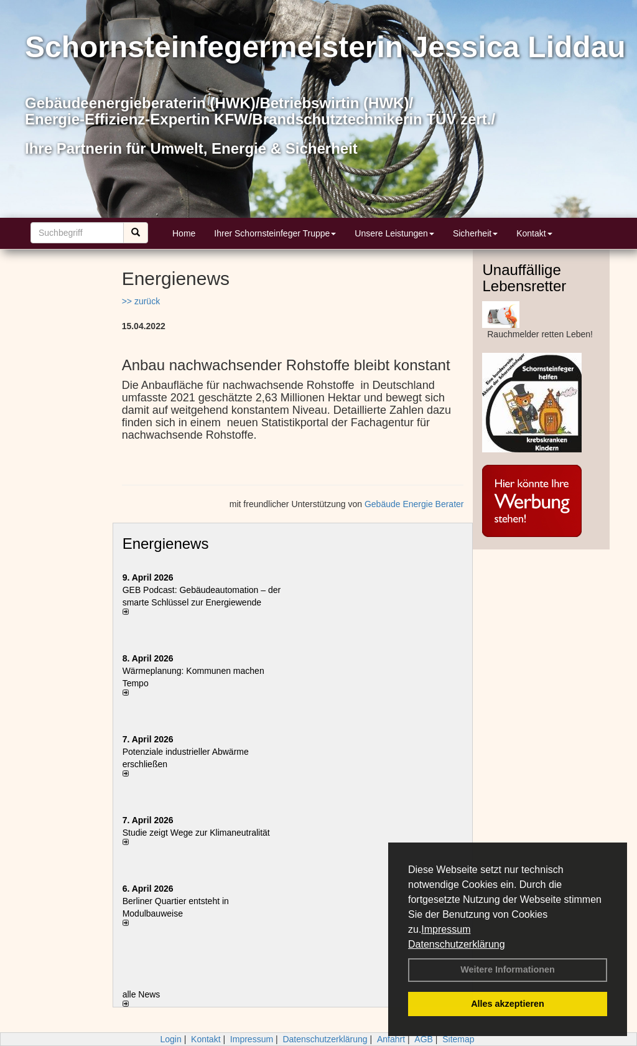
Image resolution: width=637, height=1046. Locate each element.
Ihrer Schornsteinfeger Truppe (275, 233)
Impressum (445, 929)
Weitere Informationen (507, 969)
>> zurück (141, 301)
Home (183, 233)
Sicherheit (475, 233)
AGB (423, 1039)
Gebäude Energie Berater (414, 504)
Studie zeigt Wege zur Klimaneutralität (196, 833)
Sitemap (458, 1039)
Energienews (166, 543)
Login (170, 1039)
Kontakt (534, 233)
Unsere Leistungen (394, 233)
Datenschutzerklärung (456, 944)
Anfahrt (391, 1039)
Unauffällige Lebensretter (524, 277)
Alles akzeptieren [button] (507, 1004)
